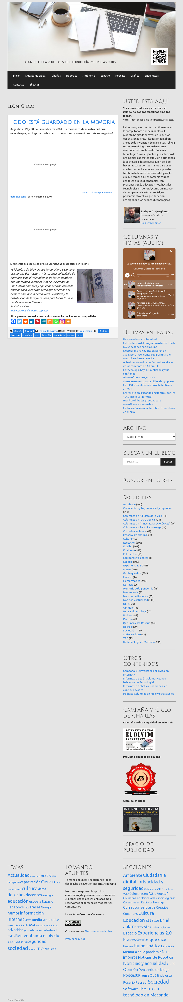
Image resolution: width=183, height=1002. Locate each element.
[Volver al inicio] (75, 938)
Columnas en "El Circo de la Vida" (143, 515)
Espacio (105, 75)
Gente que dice (132, 573)
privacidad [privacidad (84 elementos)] (16, 930)
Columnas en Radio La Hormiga (142, 527)
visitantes (106, 931)
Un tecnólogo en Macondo (139, 642)
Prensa (127, 619)
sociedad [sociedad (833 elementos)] (18, 948)
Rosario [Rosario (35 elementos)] (22, 941)
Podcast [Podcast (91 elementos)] (130, 975)
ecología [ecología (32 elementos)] (48, 895)
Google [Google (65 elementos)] (46, 907)
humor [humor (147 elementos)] (13, 913)
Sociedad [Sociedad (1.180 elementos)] (158, 982)
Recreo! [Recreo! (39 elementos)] (141, 982)
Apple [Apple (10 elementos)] (32, 876)
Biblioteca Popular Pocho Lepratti (28, 310)
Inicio (16, 75)
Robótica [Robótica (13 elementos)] (12, 942)
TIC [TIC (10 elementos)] (35, 949)
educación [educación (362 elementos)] (18, 901)
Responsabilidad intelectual (140, 339)
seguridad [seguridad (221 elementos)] (36, 941)
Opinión (128, 607)
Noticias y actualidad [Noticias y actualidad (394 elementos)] (144, 963)
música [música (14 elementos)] (22, 925)
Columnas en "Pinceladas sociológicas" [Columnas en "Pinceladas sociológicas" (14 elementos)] (149, 898)
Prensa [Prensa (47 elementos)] (143, 975)
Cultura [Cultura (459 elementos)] (146, 913)
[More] (68, 321)
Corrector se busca (134, 531)
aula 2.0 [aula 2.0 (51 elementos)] (46, 875)
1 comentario (85, 331)
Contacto (18, 84)
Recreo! (128, 626)
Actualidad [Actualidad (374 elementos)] (19, 875)
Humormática (131, 580)
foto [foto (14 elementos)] (27, 907)
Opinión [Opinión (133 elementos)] (130, 969)
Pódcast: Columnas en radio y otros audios (148, 693)
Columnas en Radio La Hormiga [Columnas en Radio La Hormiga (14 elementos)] (144, 902)
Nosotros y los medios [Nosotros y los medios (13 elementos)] (47, 925)
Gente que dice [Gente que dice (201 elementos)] (151, 939)
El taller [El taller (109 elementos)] (152, 920)
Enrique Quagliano (48, 331)
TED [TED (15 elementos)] (150, 989)
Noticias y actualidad (135, 599)
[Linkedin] (31, 321)
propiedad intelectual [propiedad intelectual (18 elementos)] (35, 930)
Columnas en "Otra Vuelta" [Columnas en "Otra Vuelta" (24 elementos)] (148, 893)
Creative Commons (135, 534)
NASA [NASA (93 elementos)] (30, 925)
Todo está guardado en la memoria (62, 122)
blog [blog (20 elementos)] (54, 875)
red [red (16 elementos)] (55, 930)
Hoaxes (127, 577)
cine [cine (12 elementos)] (58, 882)
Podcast (128, 615)
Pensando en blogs (134, 611)
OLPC (126, 603)
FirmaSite (19, 1000)
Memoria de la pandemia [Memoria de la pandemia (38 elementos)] (142, 952)
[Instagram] (62, 321)
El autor (34, 84)
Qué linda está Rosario (136, 622)
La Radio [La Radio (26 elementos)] (167, 946)
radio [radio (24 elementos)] (50, 930)
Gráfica (134, 75)
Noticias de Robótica (135, 596)
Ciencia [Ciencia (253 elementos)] (48, 881)
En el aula (129, 550)
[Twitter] (19, 321)
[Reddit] (25, 321)
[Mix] (50, 321)
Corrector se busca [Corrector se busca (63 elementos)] (139, 907)
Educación (129, 542)
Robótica (71, 75)
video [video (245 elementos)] (50, 948)
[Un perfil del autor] (151, 223)
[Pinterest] (37, 321)
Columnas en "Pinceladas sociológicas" (146, 523)
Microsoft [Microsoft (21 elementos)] (13, 925)
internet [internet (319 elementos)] (16, 919)
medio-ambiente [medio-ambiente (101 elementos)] (45, 920)
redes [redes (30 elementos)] (11, 936)
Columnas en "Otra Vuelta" (139, 519)
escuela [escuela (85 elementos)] (35, 901)
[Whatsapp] (56, 321)
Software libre (132, 634)
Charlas (56, 75)
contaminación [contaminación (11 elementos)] (14, 889)
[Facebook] (13, 321)
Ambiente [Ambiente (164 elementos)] (132, 875)
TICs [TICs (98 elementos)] (40, 949)
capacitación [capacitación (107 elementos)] (30, 882)
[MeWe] (43, 321)
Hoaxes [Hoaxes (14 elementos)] (128, 946)
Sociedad (128, 630)
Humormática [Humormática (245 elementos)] (147, 945)
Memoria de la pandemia (138, 588)
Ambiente (89, 75)
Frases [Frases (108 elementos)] (35, 907)
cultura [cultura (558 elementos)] (30, 888)
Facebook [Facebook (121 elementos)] (16, 907)
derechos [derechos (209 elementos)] (16, 894)
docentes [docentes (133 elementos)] (34, 895)
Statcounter (92, 931)
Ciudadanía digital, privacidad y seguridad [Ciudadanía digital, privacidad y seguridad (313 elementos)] (144, 882)
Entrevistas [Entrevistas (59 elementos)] (141, 927)
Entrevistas (152, 75)
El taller (128, 546)
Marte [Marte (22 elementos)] (28, 920)
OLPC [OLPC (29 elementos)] (171, 964)
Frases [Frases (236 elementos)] (129, 939)
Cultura (127, 538)
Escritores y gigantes (136, 557)
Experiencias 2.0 (133, 565)
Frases (127, 569)
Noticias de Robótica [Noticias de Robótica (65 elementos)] (155, 957)
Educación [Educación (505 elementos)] (134, 920)
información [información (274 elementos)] (32, 912)
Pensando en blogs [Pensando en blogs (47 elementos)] (154, 970)
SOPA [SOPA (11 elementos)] (31, 949)
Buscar (168, 461)
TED (125, 638)
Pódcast (120, 75)
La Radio (128, 584)
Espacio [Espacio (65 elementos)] (47, 901)
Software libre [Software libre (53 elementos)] (135, 989)
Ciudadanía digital (35, 75)
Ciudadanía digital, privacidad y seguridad (147, 508)
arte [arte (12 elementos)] (38, 876)
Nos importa (131, 592)
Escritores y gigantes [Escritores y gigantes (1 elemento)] (161, 927)
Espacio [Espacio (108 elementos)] (130, 933)
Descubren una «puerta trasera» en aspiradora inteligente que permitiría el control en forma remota (147, 354)
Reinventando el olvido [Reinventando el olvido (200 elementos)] (37, 935)
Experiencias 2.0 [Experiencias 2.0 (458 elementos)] (154, 932)
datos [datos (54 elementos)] (42, 889)
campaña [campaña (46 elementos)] (14, 882)
